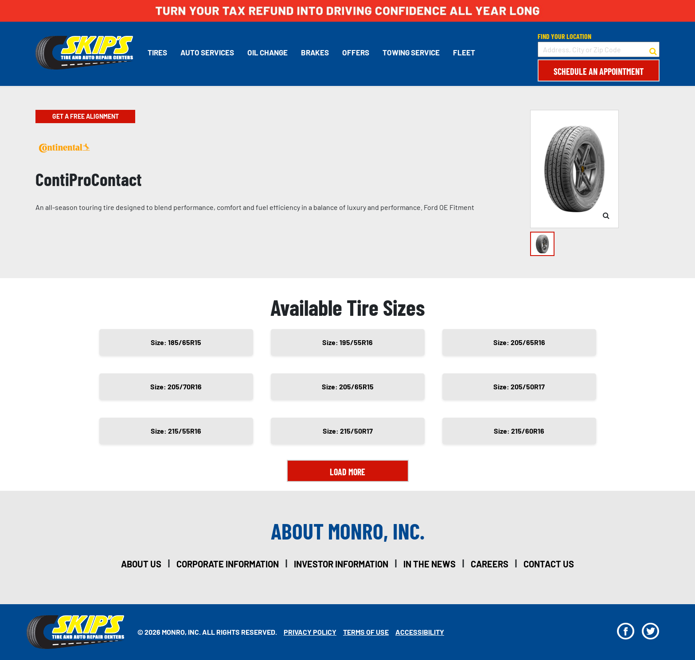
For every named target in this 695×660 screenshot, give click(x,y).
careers (489, 564)
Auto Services (207, 52)
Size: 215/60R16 (519, 431)
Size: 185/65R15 (176, 342)
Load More (347, 471)
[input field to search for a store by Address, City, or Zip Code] (599, 49)
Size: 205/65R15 (348, 386)
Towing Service (411, 52)
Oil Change (267, 52)
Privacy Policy (310, 632)
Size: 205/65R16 (519, 342)
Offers (355, 52)
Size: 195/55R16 (347, 342)
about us (141, 564)
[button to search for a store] (653, 49)
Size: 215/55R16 (176, 431)
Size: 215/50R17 (348, 431)
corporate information (227, 564)
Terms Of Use (366, 632)
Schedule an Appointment (599, 71)
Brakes (315, 52)
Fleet (464, 52)
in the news (429, 564)
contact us (548, 564)
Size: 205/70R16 (176, 386)
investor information (341, 564)
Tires (157, 52)
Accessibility (419, 632)
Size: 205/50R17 (519, 386)
